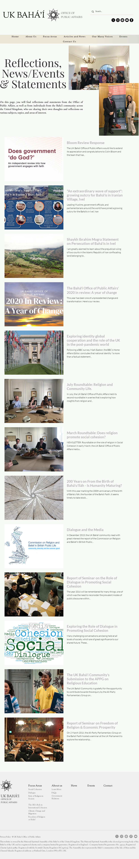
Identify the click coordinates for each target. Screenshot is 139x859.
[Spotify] (122, 20)
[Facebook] (131, 20)
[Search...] (111, 12)
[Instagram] (118, 20)
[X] (113, 20)
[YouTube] (127, 20)
